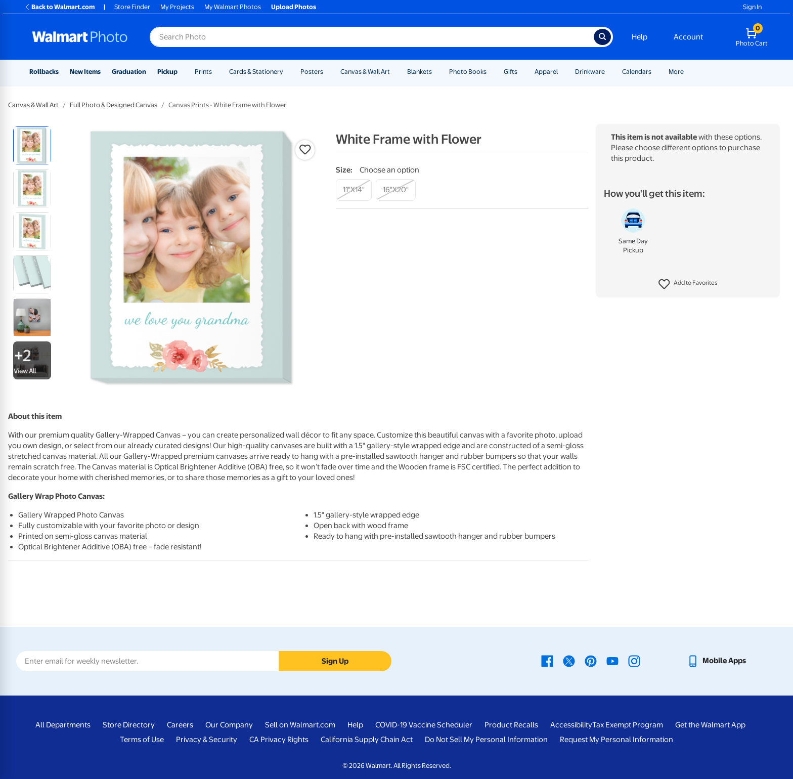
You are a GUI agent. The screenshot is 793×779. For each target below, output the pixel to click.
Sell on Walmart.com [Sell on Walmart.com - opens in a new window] (300, 724)
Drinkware (590, 71)
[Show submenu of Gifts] (522, 71)
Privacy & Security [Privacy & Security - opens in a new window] (206, 739)
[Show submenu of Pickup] (182, 71)
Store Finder (132, 7)
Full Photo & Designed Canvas (113, 105)
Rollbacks (44, 71)
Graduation (129, 71)
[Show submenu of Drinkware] (609, 71)
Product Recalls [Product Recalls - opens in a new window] (511, 724)
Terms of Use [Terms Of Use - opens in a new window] (142, 739)
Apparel (546, 71)
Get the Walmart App (710, 724)
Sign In (752, 7)
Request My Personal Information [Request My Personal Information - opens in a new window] (616, 739)
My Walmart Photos (232, 7)
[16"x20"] (396, 190)
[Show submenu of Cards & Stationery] (288, 71)
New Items (85, 71)
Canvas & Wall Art (365, 71)
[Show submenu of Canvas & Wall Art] (394, 71)
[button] (688, 284)
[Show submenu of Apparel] (562, 71)
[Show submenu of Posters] (328, 71)
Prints (203, 71)
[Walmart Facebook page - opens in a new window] (547, 660)
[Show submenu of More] (688, 71)
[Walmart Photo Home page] (80, 37)
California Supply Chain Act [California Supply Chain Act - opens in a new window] (367, 739)
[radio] (32, 145)
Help (639, 36)
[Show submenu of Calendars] (656, 71)
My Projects (177, 7)
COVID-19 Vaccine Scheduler (423, 724)
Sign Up (335, 661)
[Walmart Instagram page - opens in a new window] (634, 660)
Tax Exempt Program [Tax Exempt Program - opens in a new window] (627, 724)
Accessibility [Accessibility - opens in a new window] (571, 724)
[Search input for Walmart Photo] (372, 37)
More (676, 71)
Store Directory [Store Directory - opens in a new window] (129, 724)
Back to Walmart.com (59, 7)
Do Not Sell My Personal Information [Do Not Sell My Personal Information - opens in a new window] (486, 739)
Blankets (419, 71)
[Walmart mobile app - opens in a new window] (716, 660)
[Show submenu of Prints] (216, 71)
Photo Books (468, 71)
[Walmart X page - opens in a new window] (569, 660)
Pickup (167, 71)
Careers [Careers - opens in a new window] (180, 724)
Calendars (636, 71)
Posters (311, 71)
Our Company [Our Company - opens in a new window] (229, 724)
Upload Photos (293, 7)
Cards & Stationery (256, 71)
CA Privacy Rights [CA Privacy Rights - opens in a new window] (279, 739)
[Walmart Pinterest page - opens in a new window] (591, 660)
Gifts (510, 71)
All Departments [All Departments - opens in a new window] (63, 724)
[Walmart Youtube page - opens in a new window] (612, 660)
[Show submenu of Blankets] (436, 71)
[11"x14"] (354, 190)
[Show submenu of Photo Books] (491, 71)
